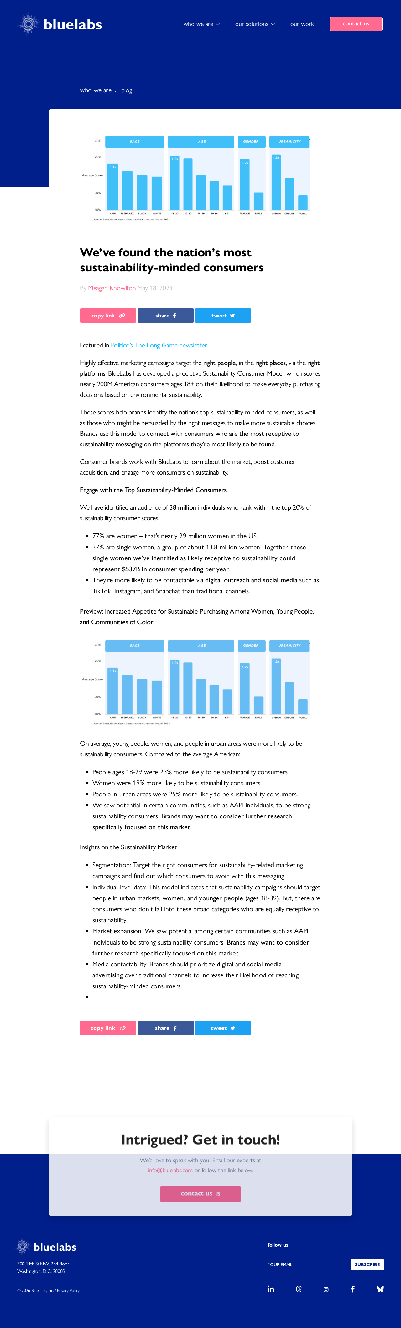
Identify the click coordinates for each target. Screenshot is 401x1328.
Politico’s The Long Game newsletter (158, 345)
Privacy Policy (68, 1290)
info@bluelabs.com (170, 1204)
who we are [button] (198, 24)
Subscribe (367, 1264)
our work (302, 24)
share (165, 315)
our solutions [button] (251, 24)
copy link (108, 315)
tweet (223, 315)
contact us (356, 23)
